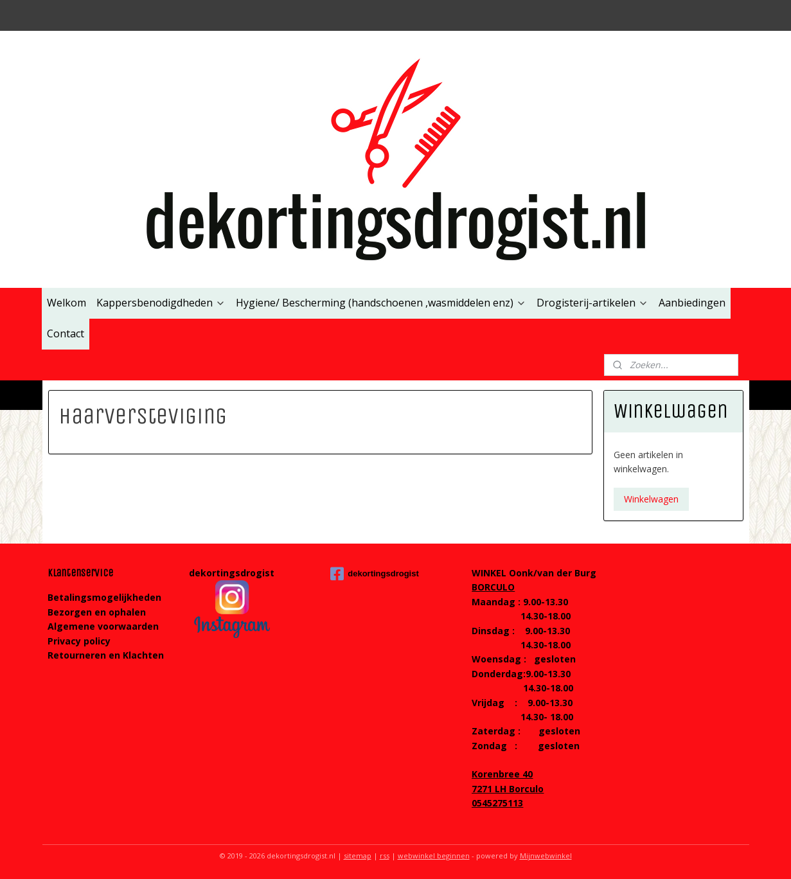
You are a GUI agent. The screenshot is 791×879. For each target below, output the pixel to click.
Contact (65, 333)
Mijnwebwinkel (546, 855)
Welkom (66, 303)
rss (384, 855)
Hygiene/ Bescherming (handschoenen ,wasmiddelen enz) (381, 303)
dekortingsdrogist (374, 574)
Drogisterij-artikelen (592, 303)
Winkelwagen (651, 499)
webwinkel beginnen (434, 855)
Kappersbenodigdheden (161, 303)
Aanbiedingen (692, 303)
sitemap (357, 855)
